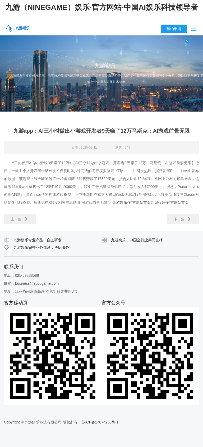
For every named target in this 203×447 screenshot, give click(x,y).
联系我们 (13, 266)
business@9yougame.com (37, 283)
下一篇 (182, 221)
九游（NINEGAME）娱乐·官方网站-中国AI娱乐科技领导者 (101, 7)
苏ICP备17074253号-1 (99, 422)
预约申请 (174, 29)
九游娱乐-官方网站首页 (131, 204)
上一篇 (19, 221)
